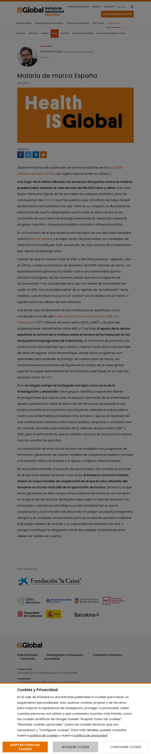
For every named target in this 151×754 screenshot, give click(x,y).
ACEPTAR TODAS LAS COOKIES (25, 747)
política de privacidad (90, 735)
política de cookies (44, 735)
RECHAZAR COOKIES (75, 747)
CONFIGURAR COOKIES (125, 747)
